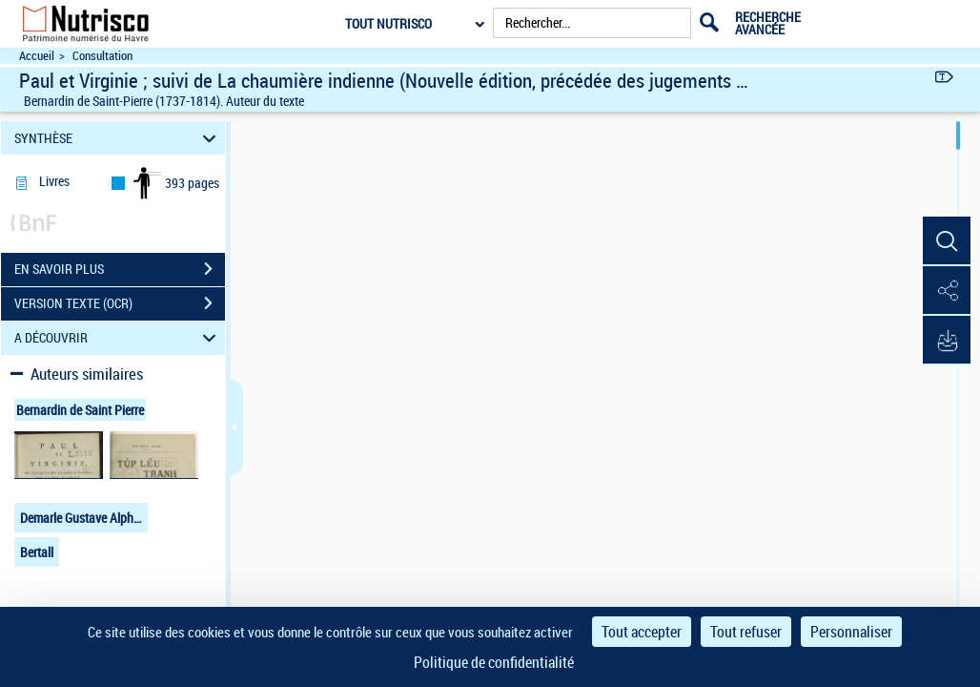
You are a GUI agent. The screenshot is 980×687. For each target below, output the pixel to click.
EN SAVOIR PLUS (119, 269)
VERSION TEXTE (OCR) (119, 303)
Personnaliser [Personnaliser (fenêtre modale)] (851, 631)
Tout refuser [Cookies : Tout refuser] (746, 631)
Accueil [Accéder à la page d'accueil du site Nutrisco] (36, 56)
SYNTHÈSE (118, 138)
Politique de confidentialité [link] (494, 662)
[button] (946, 241)
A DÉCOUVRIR (118, 338)
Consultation (102, 56)
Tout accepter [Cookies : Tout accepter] (642, 631)
